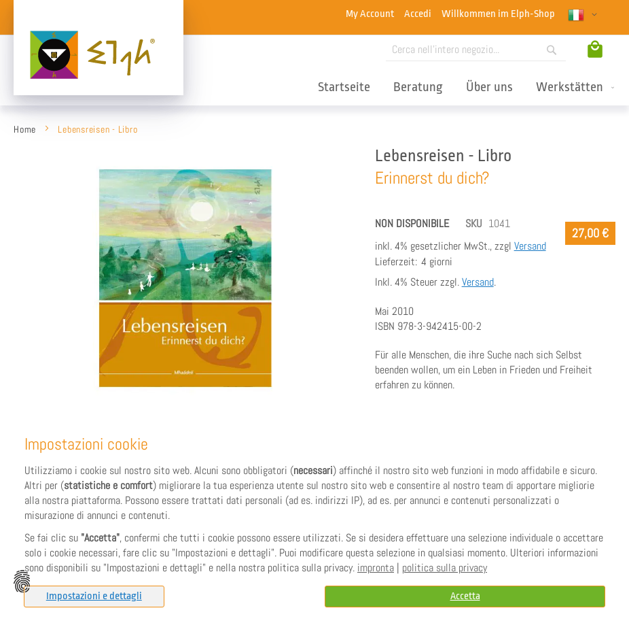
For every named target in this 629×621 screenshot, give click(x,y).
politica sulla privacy (444, 568)
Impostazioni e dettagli (94, 596)
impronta (375, 568)
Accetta (465, 596)
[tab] (94, 596)
